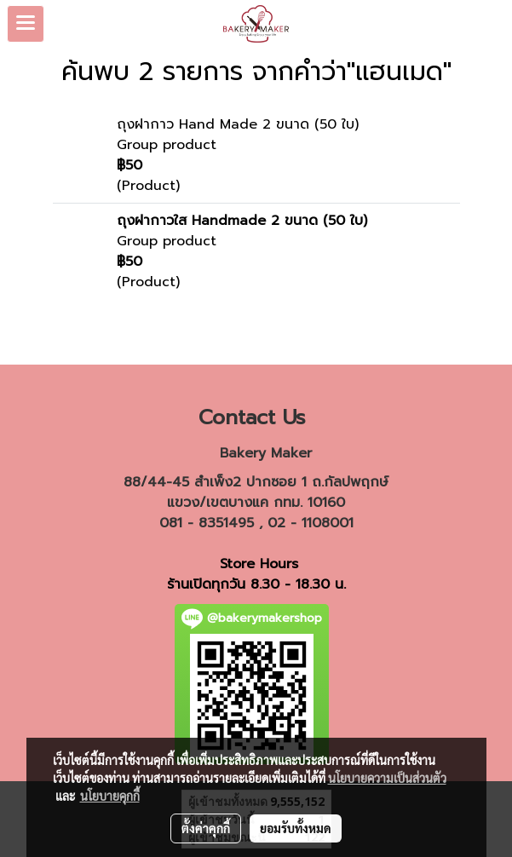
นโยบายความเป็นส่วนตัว (387, 777)
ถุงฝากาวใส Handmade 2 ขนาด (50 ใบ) (242, 220)
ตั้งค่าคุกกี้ (205, 828)
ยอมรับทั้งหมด (295, 828)
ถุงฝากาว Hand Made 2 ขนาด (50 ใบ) (238, 124)
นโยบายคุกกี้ (110, 795)
